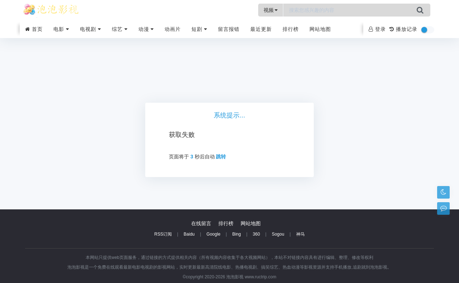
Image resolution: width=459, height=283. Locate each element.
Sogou (278, 234)
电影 (61, 29)
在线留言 (201, 223)
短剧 (199, 29)
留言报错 (229, 29)
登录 (377, 29)
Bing (236, 234)
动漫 (146, 29)
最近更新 (261, 29)
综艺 (120, 29)
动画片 (173, 29)
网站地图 (320, 29)
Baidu (189, 234)
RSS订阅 (163, 234)
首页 (34, 29)
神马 (300, 234)
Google (214, 234)
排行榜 (291, 29)
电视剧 (90, 29)
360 (256, 234)
